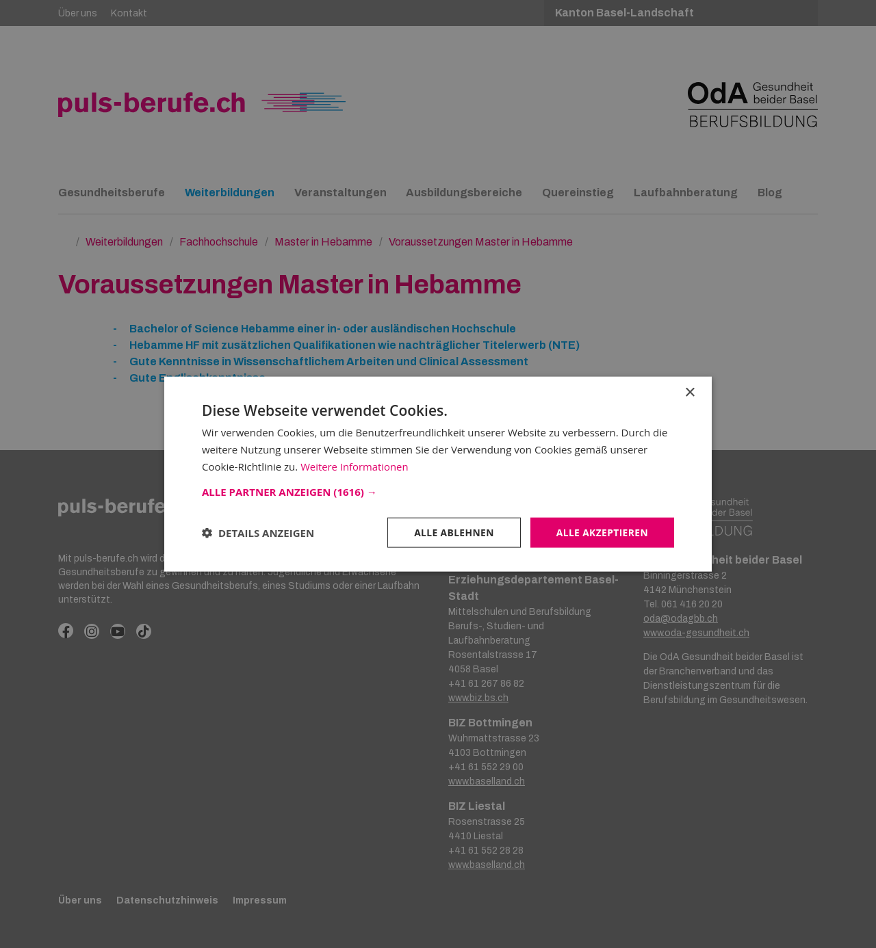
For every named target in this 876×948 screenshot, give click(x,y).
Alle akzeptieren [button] (601, 531)
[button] (438, 491)
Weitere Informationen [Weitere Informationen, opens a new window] (354, 466)
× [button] (689, 392)
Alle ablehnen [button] (452, 531)
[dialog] (438, 474)
